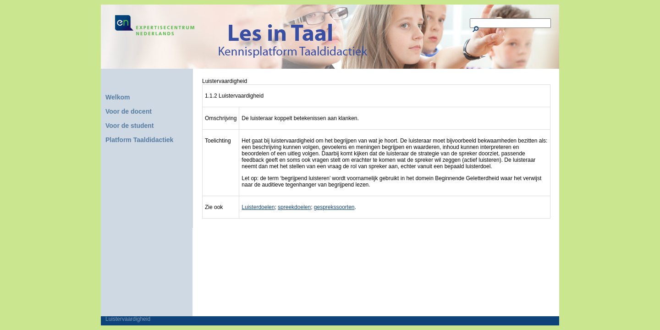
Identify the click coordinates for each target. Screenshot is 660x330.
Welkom (117, 97)
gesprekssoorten (334, 207)
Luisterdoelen (258, 207)
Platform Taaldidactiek (139, 139)
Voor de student (129, 125)
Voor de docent (128, 111)
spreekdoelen (294, 207)
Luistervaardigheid (127, 319)
